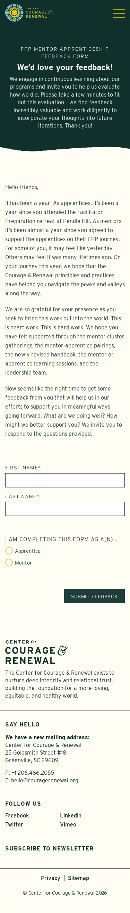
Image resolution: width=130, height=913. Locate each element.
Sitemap (78, 878)
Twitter (14, 824)
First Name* (23, 470)
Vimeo (68, 824)
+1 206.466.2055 (32, 773)
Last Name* (22, 499)
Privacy (50, 878)
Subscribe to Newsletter (49, 848)
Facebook (17, 815)
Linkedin (70, 815)
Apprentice (28, 554)
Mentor (23, 565)
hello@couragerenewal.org (44, 780)
